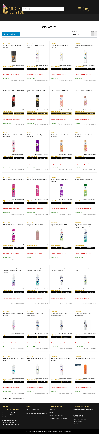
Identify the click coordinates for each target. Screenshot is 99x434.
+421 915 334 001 (33, 410)
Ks (13, 69)
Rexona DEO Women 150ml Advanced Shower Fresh (35, 270)
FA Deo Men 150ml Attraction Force (13, 90)
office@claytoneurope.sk (39, 414)
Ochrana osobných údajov (58, 418)
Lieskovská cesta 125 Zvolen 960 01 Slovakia (80, 421)
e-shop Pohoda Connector (57, 431)
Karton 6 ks (66, 247)
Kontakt (52, 410)
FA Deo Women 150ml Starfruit (84, 179)
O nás (51, 412)
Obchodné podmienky (57, 415)
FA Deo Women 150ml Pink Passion (37, 179)
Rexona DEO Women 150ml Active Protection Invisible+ (61, 270)
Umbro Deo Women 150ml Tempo (85, 358)
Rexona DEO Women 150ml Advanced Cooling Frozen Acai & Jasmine (12, 270)
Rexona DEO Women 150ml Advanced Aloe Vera (59, 225)
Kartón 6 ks (43, 69)
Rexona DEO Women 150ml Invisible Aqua (35, 314)
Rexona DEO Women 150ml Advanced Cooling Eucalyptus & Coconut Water (84, 225)
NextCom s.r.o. (69, 431)
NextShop (46, 431)
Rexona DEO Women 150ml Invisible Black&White (59, 314)
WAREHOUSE (78, 416)
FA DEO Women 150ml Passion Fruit (13, 179)
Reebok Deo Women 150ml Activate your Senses (35, 225)
